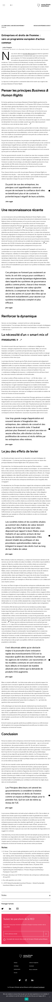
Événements (17, 969)
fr (10, 5)
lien (20, 880)
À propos (31, 966)
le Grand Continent (38, 987)
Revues (15, 972)
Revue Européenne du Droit (42, 25)
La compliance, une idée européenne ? (12, 25)
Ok (26, 999)
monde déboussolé (29, 54)
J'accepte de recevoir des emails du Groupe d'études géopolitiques (27, 939)
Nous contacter (33, 969)
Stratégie (16, 966)
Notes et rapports (33, 962)
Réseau (15, 962)
